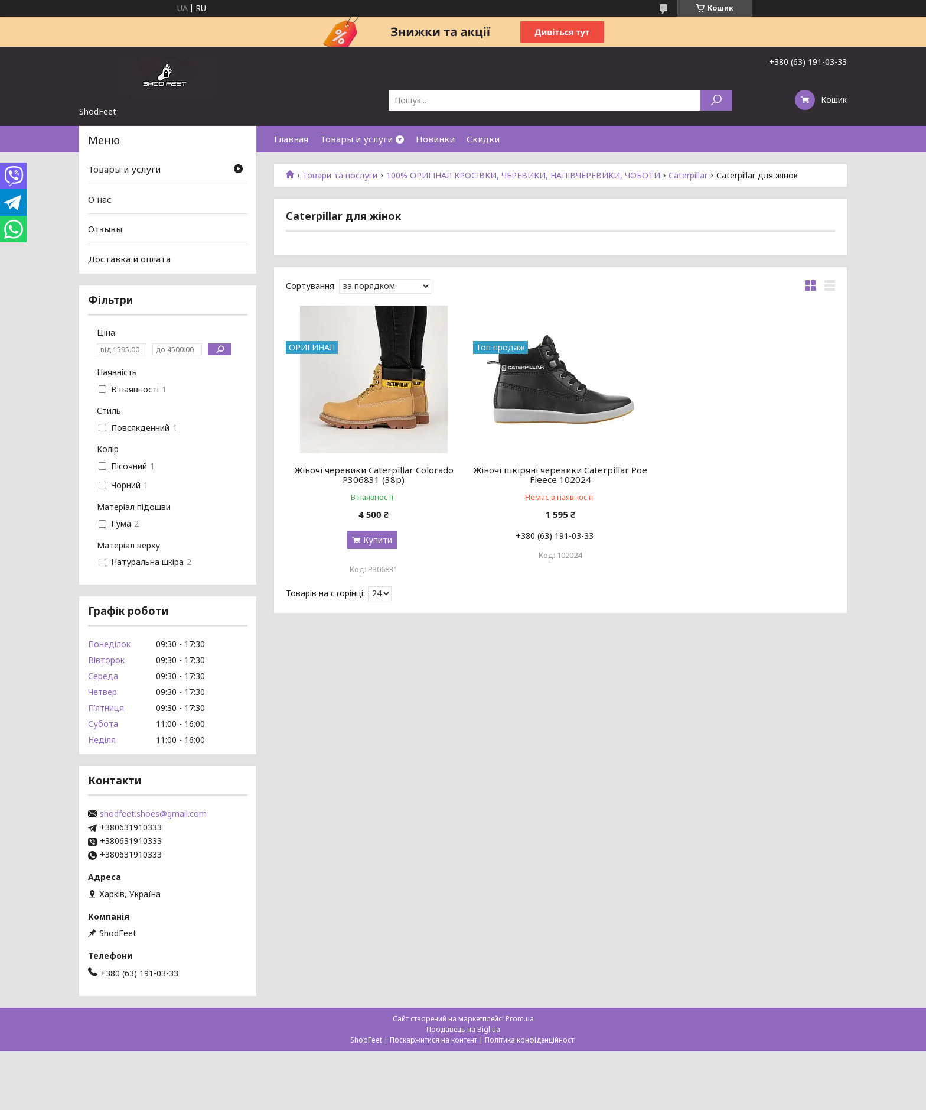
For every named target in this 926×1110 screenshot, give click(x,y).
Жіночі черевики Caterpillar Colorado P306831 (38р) (374, 474)
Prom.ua (520, 1019)
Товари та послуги (339, 175)
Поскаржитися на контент (433, 1040)
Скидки (483, 139)
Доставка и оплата (129, 259)
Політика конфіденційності (530, 1040)
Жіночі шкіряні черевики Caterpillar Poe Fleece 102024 (560, 474)
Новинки (435, 139)
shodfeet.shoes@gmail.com (153, 814)
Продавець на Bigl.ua (463, 1029)
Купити (377, 540)
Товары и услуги (356, 139)
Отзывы (105, 229)
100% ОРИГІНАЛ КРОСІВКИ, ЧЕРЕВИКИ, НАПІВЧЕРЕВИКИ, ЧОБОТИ (523, 175)
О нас (100, 199)
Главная (291, 139)
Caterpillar (688, 175)
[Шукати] (716, 100)
